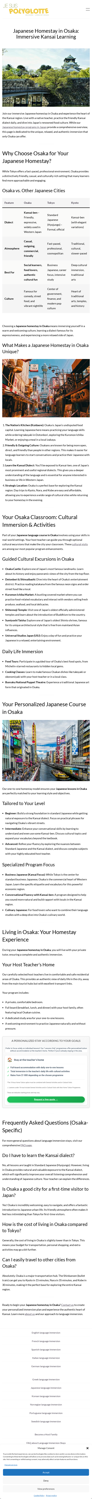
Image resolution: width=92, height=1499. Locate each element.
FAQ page (26, 1145)
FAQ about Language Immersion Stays (46, 1442)
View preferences (46, 1488)
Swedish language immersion (46, 1421)
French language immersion (46, 1341)
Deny (46, 1480)
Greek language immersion (46, 1379)
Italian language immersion (46, 1357)
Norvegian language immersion (46, 1404)
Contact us (67, 1304)
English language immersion (46, 1332)
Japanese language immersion (46, 1387)
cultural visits (80, 544)
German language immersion (46, 1366)
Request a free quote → (46, 1099)
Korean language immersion (46, 1396)
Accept (46, 1472)
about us (30, 1314)
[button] (87, 1448)
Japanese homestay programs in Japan (24, 127)
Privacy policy (51, 1495)
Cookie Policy (39, 1495)
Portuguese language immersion (46, 1413)
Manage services (10, 1465)
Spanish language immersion (46, 1349)
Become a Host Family (46, 1434)
